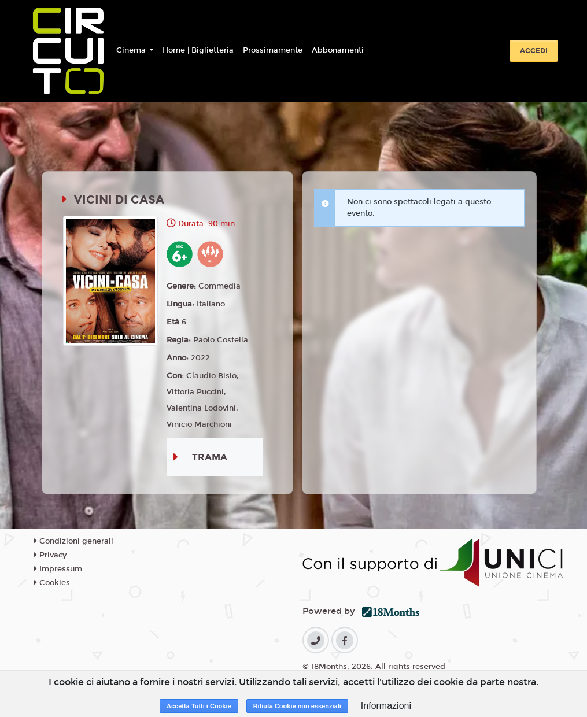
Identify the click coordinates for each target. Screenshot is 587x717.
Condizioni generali (73, 541)
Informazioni (386, 706)
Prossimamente (272, 50)
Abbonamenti (338, 50)
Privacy (50, 555)
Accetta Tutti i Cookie (199, 706)
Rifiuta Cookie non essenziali (297, 706)
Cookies (52, 582)
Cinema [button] (132, 50)
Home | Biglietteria (198, 50)
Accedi (534, 51)
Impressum (58, 569)
